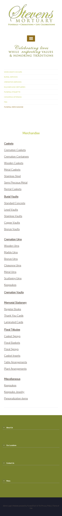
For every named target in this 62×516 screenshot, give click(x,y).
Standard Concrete (14, 203)
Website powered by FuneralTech (24, 506)
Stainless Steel (12, 176)
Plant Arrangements (15, 369)
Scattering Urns (13, 278)
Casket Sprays (12, 336)
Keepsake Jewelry (14, 392)
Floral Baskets (12, 342)
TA (39, 506)
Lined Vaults (11, 209)
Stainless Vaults (13, 216)
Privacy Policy (46, 506)
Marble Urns (11, 252)
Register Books (12, 309)
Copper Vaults (12, 222)
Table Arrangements (15, 362)
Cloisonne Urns (12, 265)
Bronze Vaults (12, 229)
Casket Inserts (12, 355)
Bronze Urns (11, 259)
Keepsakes (10, 285)
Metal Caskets (12, 169)
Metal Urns (10, 272)
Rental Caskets (12, 189)
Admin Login (7, 506)
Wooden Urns (11, 246)
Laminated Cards (13, 322)
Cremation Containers (16, 156)
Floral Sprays (11, 349)
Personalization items (16, 398)
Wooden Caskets (13, 163)
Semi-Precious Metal (15, 182)
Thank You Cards (13, 315)
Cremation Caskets (15, 150)
